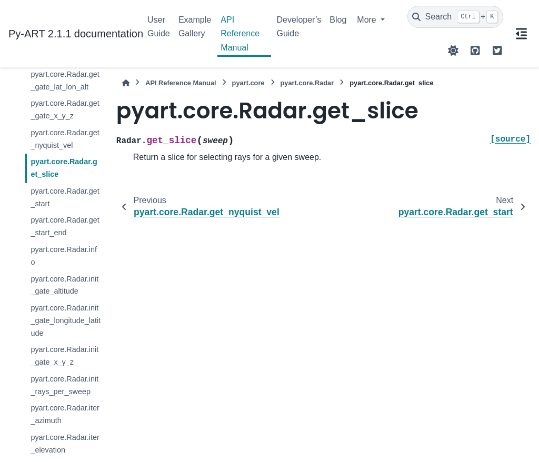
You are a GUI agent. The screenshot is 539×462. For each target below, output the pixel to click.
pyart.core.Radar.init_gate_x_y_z (64, 355)
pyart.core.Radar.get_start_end (65, 226)
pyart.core (248, 83)
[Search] (455, 17)
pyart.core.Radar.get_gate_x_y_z (65, 109)
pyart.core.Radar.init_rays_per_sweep (64, 385)
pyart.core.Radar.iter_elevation (65, 443)
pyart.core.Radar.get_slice (64, 167)
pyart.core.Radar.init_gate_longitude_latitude (66, 320)
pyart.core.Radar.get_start (65, 197)
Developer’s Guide (298, 26)
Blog (338, 19)
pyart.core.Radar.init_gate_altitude (64, 285)
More (367, 19)
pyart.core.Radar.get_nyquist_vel (65, 138)
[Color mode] (453, 50)
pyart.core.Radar (307, 83)
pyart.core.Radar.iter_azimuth (65, 414)
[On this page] (521, 34)
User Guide (158, 26)
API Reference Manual (240, 33)
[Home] (125, 82)
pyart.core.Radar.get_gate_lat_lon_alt (65, 80)
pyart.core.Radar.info (64, 255)
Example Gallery (194, 26)
